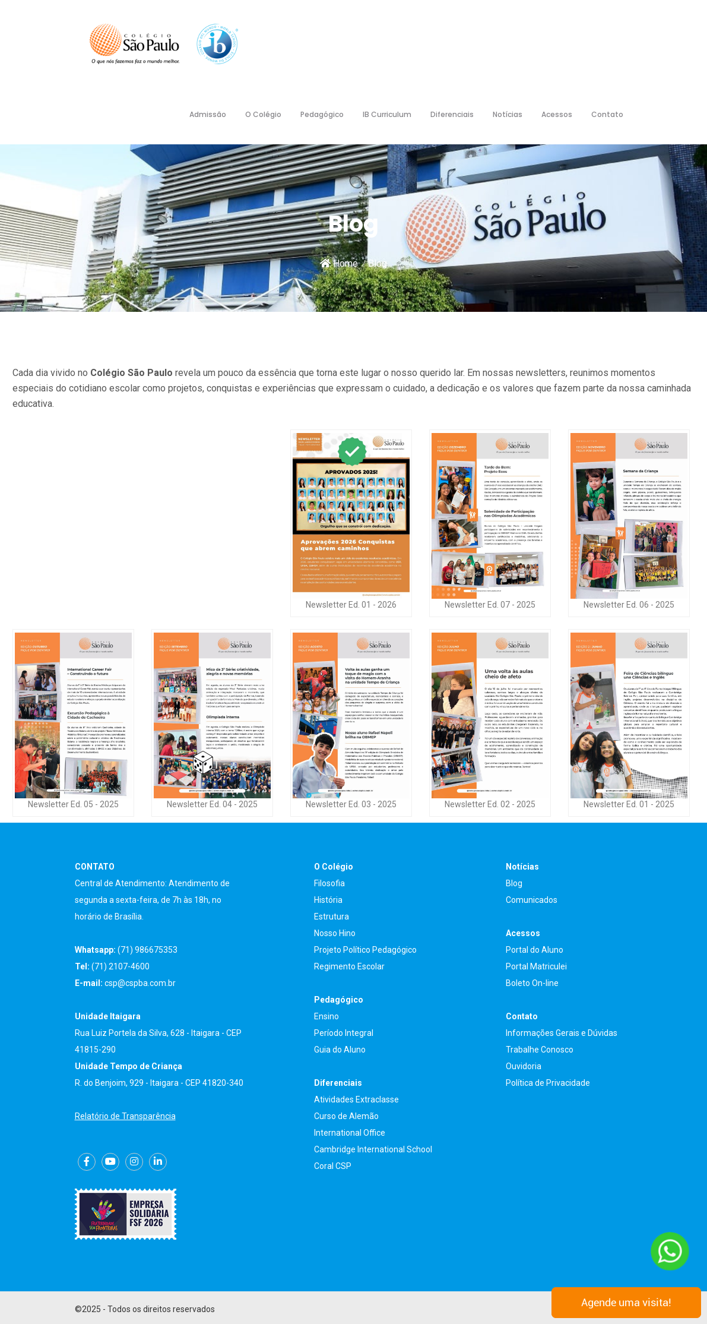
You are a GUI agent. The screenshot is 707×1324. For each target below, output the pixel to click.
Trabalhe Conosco (539, 1049)
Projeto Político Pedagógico (365, 950)
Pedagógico (322, 114)
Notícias (507, 114)
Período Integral (343, 1033)
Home (339, 263)
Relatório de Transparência (125, 1116)
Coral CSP (332, 1166)
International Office (349, 1132)
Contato (607, 114)
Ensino (326, 1016)
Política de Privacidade (548, 1083)
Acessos (556, 114)
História (328, 900)
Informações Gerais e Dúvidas (561, 1033)
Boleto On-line (532, 983)
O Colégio (263, 114)
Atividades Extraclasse (356, 1099)
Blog (514, 883)
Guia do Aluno (340, 1049)
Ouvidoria (523, 1066)
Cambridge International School (373, 1149)
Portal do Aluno (534, 950)
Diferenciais (452, 114)
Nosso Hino (335, 933)
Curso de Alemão (346, 1116)
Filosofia (329, 883)
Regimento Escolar (349, 966)
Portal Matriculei (536, 966)
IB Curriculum (387, 114)
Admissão (207, 114)
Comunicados (531, 900)
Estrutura (331, 916)
